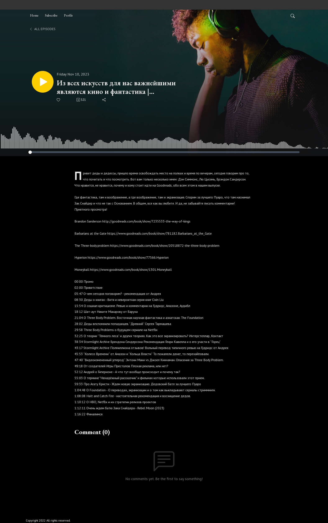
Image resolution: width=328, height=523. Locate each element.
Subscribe (51, 15)
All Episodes (42, 29)
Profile (68, 15)
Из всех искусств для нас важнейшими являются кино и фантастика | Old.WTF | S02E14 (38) (116, 87)
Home (34, 15)
